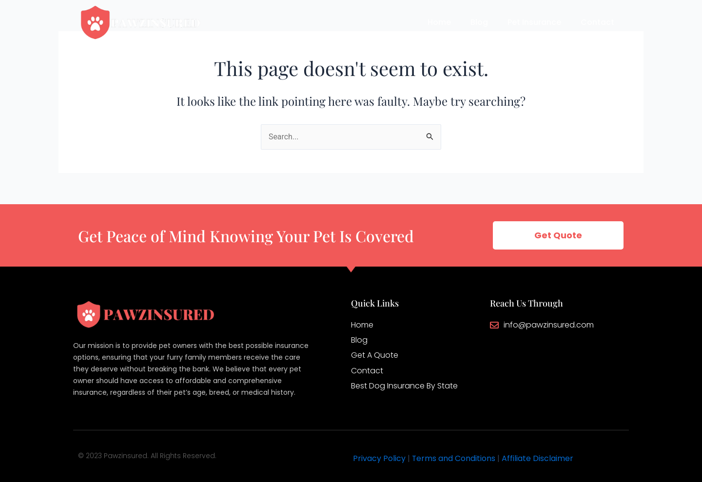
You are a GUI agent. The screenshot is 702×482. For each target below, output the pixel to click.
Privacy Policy (379, 458)
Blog (479, 22)
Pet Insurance (534, 22)
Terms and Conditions (454, 458)
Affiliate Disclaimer (538, 458)
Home (439, 22)
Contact (597, 22)
